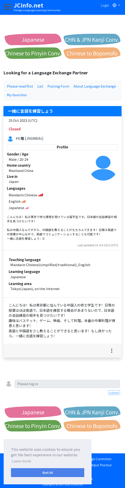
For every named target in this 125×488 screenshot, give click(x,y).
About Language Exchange (94, 86)
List (40, 86)
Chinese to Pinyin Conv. (33, 53)
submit (114, 392)
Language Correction (96, 459)
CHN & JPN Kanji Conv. (92, 39)
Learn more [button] (21, 461)
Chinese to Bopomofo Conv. (92, 54)
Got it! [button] (47, 472)
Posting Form (58, 86)
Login (105, 5)
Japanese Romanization (33, 40)
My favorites (17, 94)
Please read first (20, 86)
